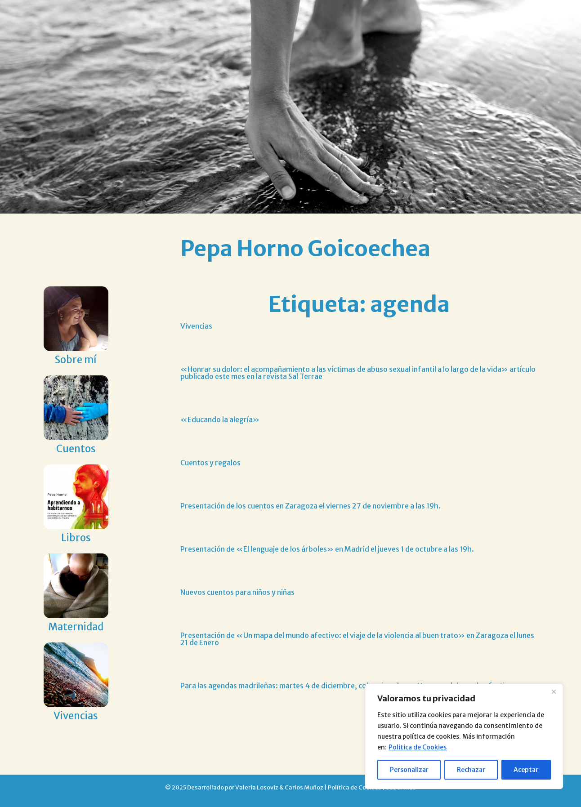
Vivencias (196, 325)
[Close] (553, 691)
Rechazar (471, 770)
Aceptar (526, 770)
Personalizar (409, 770)
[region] (464, 736)
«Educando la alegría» (219, 419)
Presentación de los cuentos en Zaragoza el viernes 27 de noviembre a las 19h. (310, 505)
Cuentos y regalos (210, 462)
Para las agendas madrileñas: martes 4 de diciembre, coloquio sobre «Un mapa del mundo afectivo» (350, 685)
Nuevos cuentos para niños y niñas (237, 592)
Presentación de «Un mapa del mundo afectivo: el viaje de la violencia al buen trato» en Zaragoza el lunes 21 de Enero (357, 639)
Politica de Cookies (418, 747)
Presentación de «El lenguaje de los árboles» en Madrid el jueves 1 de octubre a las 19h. (327, 548)
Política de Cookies (354, 787)
